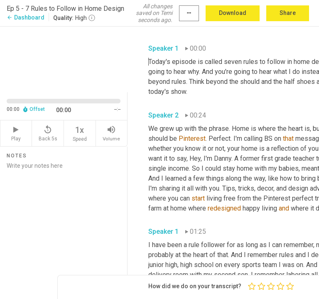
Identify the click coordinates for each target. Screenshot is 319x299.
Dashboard (25, 17)
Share (288, 13)
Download (232, 13)
